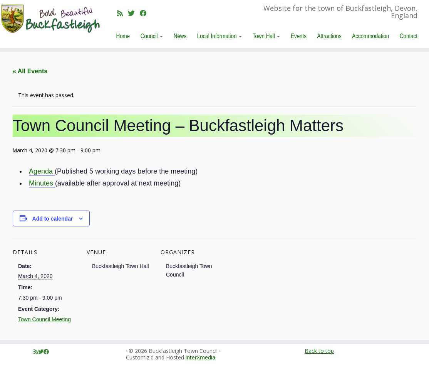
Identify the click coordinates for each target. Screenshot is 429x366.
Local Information (219, 35)
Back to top (319, 350)
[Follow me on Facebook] (146, 13)
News (180, 35)
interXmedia (200, 357)
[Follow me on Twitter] (134, 13)
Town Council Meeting (44, 319)
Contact (408, 35)
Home (123, 35)
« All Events (30, 71)
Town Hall (266, 35)
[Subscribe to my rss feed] (122, 13)
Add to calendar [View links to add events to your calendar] (52, 219)
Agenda (42, 171)
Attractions (329, 35)
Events (299, 35)
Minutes (42, 183)
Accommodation (370, 35)
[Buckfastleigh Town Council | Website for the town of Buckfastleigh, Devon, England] (50, 19)
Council (152, 35)
